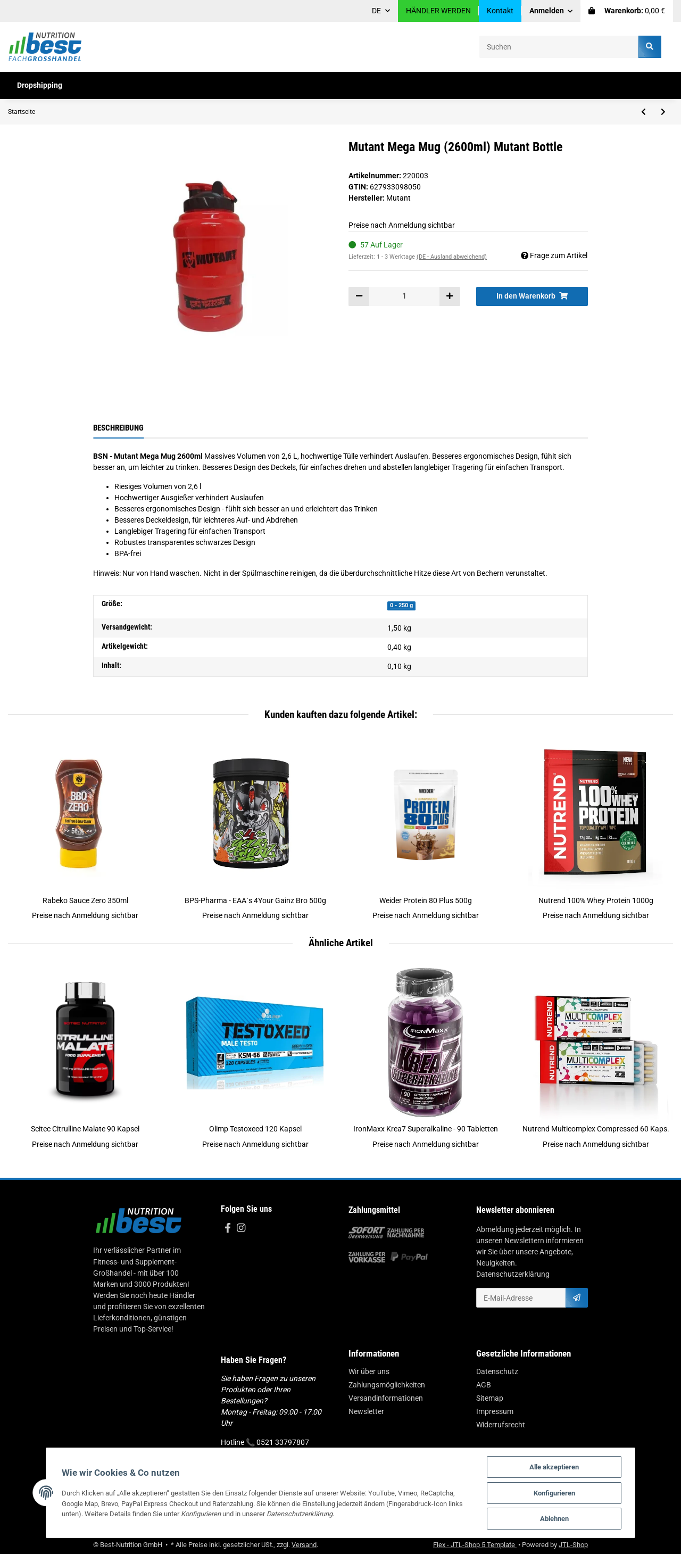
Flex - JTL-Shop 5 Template (475, 1545)
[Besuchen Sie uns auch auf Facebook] (227, 1228)
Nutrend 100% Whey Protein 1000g (595, 900)
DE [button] (376, 10)
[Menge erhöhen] (449, 296)
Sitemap (489, 1398)
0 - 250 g (401, 605)
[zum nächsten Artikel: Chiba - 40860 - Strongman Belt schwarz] (663, 111)
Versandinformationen (385, 1398)
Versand (304, 1545)
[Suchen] (559, 46)
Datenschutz (497, 1371)
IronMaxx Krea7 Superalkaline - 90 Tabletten (425, 1129)
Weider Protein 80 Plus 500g (425, 900)
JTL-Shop (573, 1545)
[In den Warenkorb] (532, 296)
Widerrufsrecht (500, 1424)
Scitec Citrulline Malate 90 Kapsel (85, 1129)
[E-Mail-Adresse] (521, 1297)
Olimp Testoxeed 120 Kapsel (255, 1129)
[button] (551, 11)
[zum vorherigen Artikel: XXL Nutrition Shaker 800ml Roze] (643, 111)
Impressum (494, 1411)
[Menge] (404, 296)
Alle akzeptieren (558, 1466)
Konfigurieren (558, 1493)
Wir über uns (368, 1371)
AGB (483, 1385)
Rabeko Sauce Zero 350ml (85, 900)
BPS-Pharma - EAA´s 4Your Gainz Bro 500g (255, 900)
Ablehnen (558, 1519)
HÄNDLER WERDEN (438, 10)
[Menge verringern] (359, 296)
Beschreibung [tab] (118, 428)
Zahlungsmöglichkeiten (386, 1385)
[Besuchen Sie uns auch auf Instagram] (240, 1228)
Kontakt (500, 10)
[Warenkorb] (626, 11)
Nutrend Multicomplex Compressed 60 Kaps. (595, 1129)
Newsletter (366, 1411)
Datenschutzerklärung (513, 1274)
